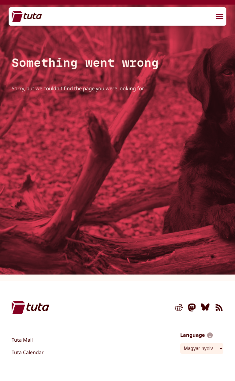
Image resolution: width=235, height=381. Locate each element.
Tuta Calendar (28, 352)
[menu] (219, 17)
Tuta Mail (22, 339)
